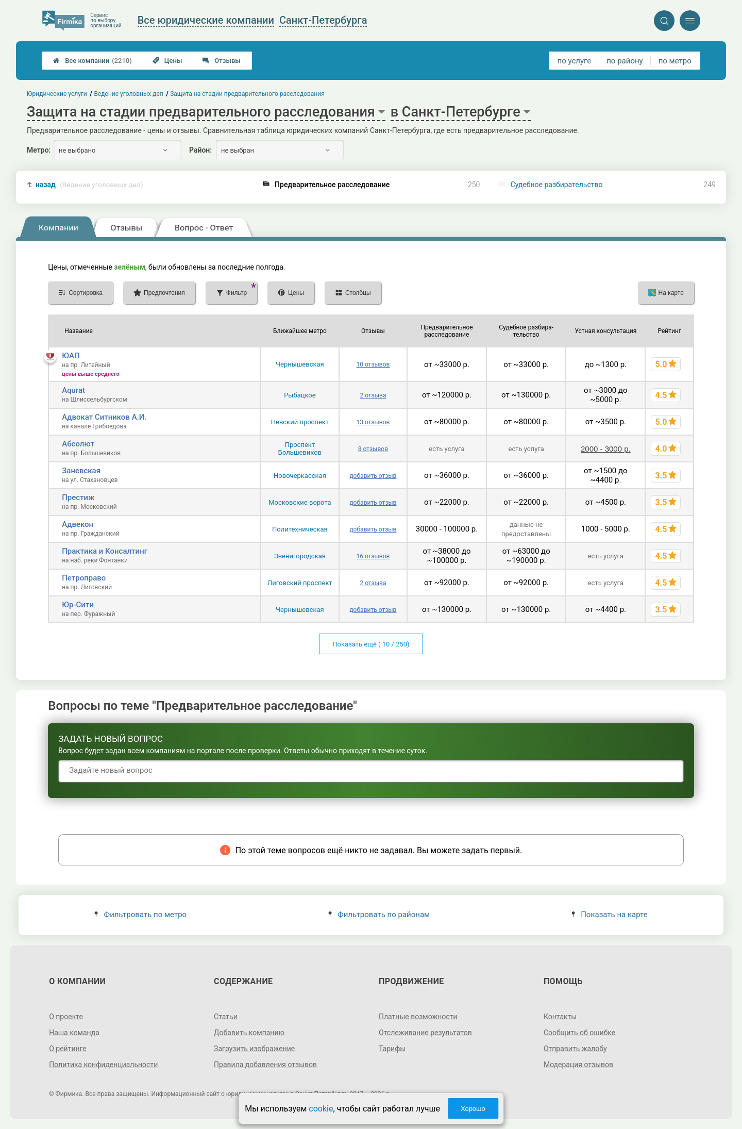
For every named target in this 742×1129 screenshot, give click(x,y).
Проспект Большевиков (300, 448)
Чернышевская (300, 364)
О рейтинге (68, 1048)
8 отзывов (373, 449)
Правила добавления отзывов (265, 1064)
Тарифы (392, 1048)
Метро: (38, 150)
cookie (321, 1109)
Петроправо (84, 578)
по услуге (575, 60)
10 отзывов (373, 364)
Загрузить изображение (254, 1048)
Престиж (78, 497)
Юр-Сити (78, 604)
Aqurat (73, 390)
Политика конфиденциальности (103, 1064)
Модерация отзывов (578, 1064)
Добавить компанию (249, 1032)
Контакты (560, 1016)
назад (89, 185)
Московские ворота (299, 502)
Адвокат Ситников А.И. (104, 417)
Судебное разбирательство (557, 184)
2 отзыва (373, 395)
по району (624, 60)
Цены (167, 60)
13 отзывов (373, 422)
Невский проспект (300, 422)
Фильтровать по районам (379, 914)
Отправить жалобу (575, 1048)
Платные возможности (418, 1016)
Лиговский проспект (299, 583)
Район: (200, 150)
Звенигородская (300, 556)
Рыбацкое (299, 395)
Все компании (92, 60)
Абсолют (78, 444)
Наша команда (74, 1032)
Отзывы (221, 60)
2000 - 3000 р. (606, 448)
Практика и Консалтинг (104, 551)
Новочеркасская (300, 475)
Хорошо (473, 1109)
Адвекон (77, 524)
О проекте (66, 1016)
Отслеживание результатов (425, 1032)
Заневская (81, 470)
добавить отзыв (372, 475)
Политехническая (300, 529)
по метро (675, 60)
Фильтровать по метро (140, 914)
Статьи (226, 1016)
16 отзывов (373, 556)
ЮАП (70, 355)
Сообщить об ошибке (579, 1032)
